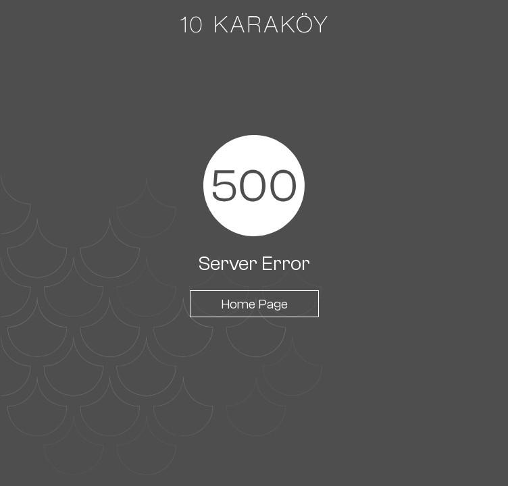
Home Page (254, 303)
